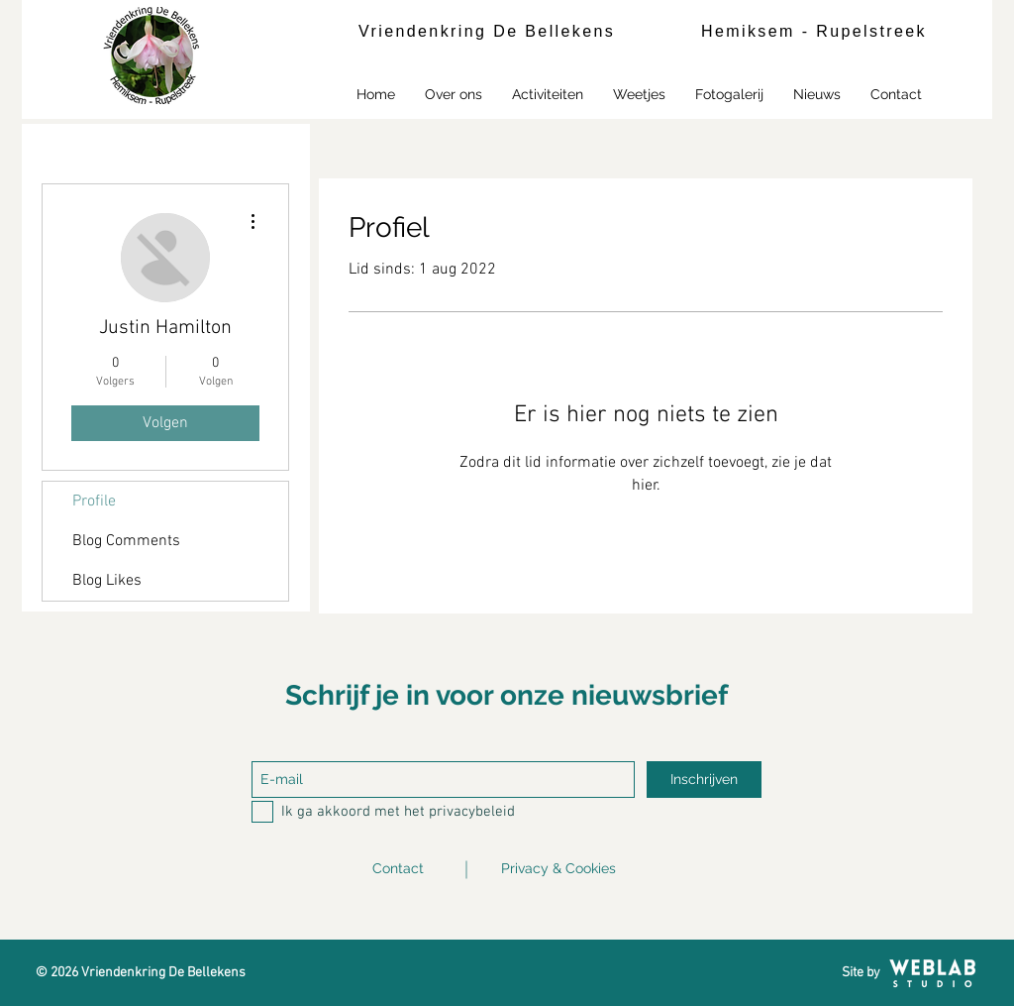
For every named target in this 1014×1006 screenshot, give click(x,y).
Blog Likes (107, 581)
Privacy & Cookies (558, 868)
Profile (94, 501)
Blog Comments (126, 541)
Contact (398, 868)
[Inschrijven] (704, 779)
